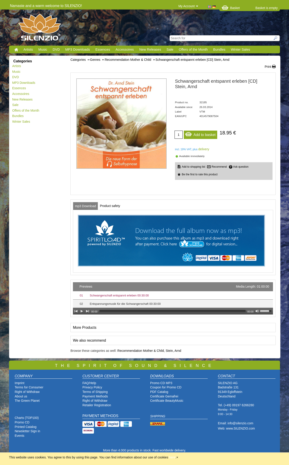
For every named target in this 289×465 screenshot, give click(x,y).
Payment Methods (95, 396)
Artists (28, 49)
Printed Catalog (26, 427)
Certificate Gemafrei (164, 396)
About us (21, 396)
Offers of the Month (193, 49)
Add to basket (200, 134)
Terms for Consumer (29, 387)
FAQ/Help (89, 383)
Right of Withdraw (27, 392)
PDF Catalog (159, 392)
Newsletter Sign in (27, 431)
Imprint (19, 383)
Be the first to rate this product (200, 174)
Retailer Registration (96, 405)
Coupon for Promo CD (166, 387)
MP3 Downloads (77, 49)
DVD (56, 49)
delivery (203, 149)
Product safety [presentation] (110, 206)
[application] (173, 298)
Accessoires (125, 49)
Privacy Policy (92, 387)
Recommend (219, 166)
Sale (170, 49)
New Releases (150, 49)
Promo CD (22, 422)
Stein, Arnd (173, 350)
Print (268, 66)
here (172, 457)
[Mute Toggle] (257, 311)
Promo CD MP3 (161, 383)
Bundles (219, 49)
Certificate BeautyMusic (166, 400)
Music (42, 49)
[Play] (82, 311)
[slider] (172, 311)
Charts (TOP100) (27, 418)
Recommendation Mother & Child (140, 350)
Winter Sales (240, 49)
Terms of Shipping (95, 392)
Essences (102, 49)
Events (19, 435)
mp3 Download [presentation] (85, 206)
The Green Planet (27, 400)
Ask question (241, 166)
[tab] (85, 206)
